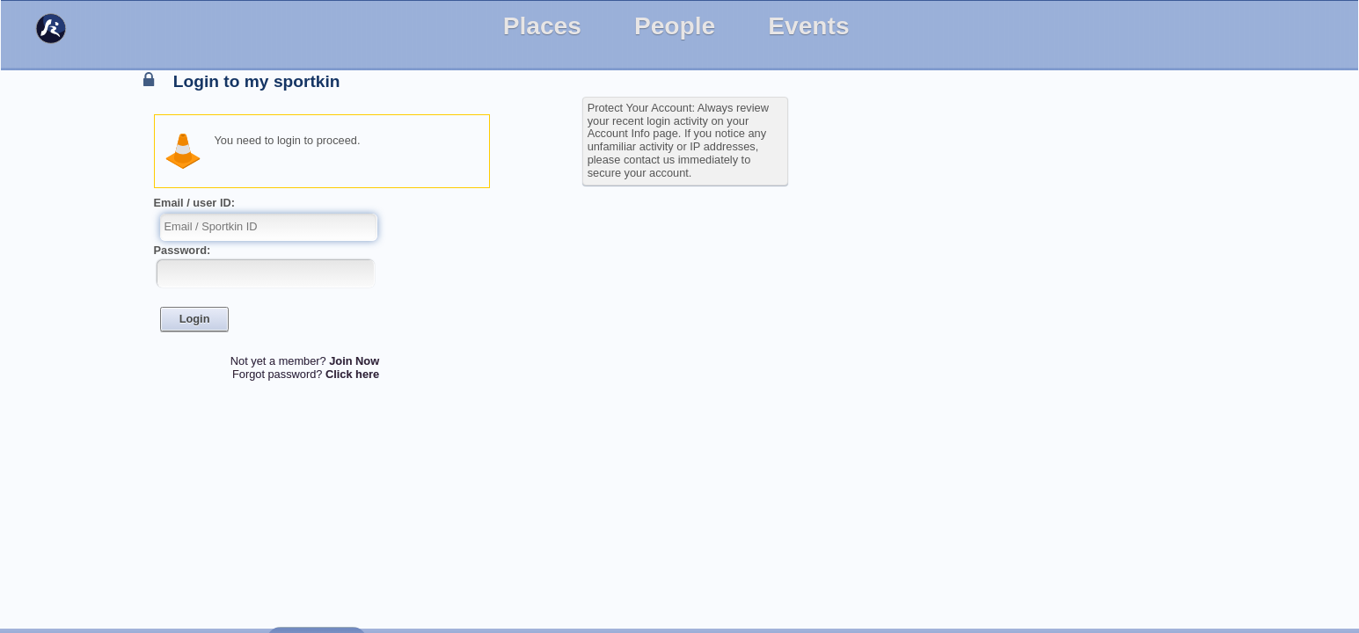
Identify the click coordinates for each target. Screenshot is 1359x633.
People (674, 26)
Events (808, 26)
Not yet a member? (304, 360)
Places (542, 26)
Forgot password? (305, 374)
